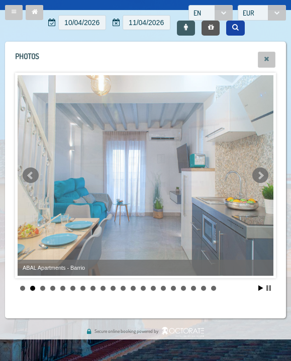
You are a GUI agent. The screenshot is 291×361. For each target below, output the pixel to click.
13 (143, 288)
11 (123, 288)
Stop (268, 288)
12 (133, 288)
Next (260, 175)
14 (153, 288)
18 (193, 288)
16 (173, 288)
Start (260, 288)
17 (183, 288)
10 (113, 288)
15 (163, 288)
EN (197, 13)
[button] (14, 12)
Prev (31, 175)
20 (213, 288)
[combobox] (210, 13)
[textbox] (82, 22)
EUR (248, 13)
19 (203, 288)
